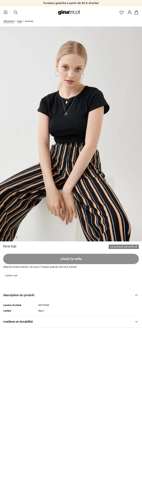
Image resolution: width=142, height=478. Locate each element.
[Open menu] (5, 12)
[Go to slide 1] (4, 237)
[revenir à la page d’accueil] (69, 12)
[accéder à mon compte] (129, 12)
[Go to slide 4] (17, 237)
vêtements (8, 21)
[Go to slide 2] (8, 237)
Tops (19, 21)
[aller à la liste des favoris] (121, 12)
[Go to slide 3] (12, 237)
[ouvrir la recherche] (15, 12)
